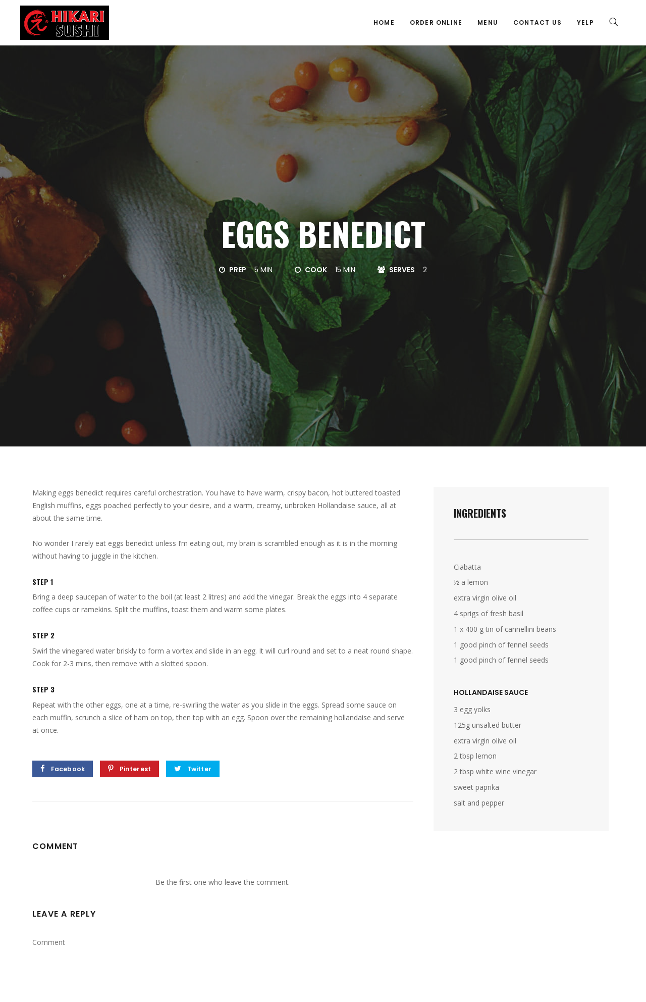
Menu (487, 22)
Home (384, 22)
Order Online (436, 22)
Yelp (585, 22)
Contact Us (537, 22)
